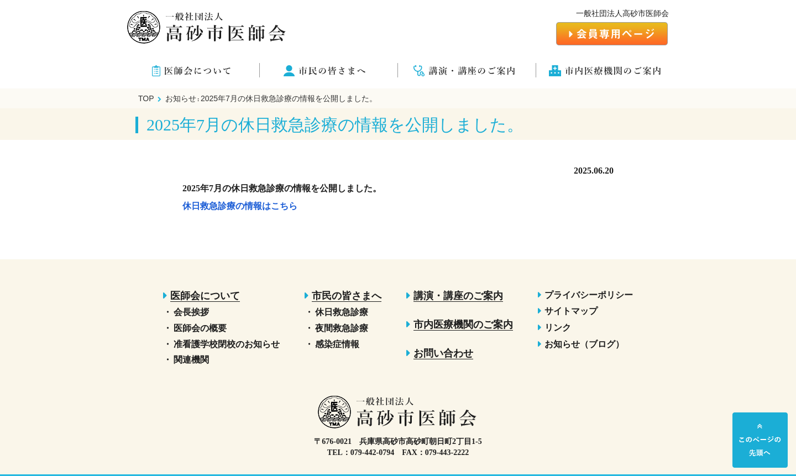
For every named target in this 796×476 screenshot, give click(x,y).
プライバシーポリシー (588, 295)
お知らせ (180, 98)
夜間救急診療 (341, 328)
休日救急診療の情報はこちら (239, 206)
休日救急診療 (341, 312)
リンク (557, 327)
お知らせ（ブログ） (584, 344)
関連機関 (191, 359)
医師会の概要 (200, 328)
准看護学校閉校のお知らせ (227, 344)
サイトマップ (571, 311)
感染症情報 (337, 344)
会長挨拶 (191, 312)
